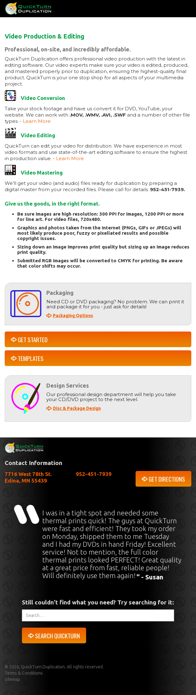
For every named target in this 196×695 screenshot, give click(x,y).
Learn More (37, 121)
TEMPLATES (31, 358)
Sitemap (12, 679)
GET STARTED (33, 339)
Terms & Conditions (24, 673)
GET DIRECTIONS (167, 478)
